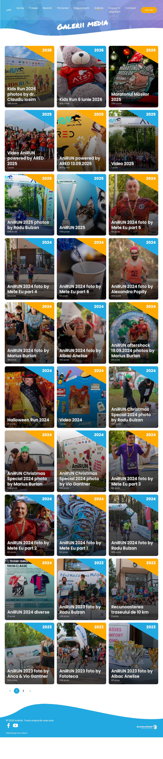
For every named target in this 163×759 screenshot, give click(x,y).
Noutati (47, 8)
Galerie (98, 8)
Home (20, 8)
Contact (130, 8)
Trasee (33, 8)
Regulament (81, 8)
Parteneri (63, 8)
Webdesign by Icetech (17, 754)
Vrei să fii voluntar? (114, 10)
